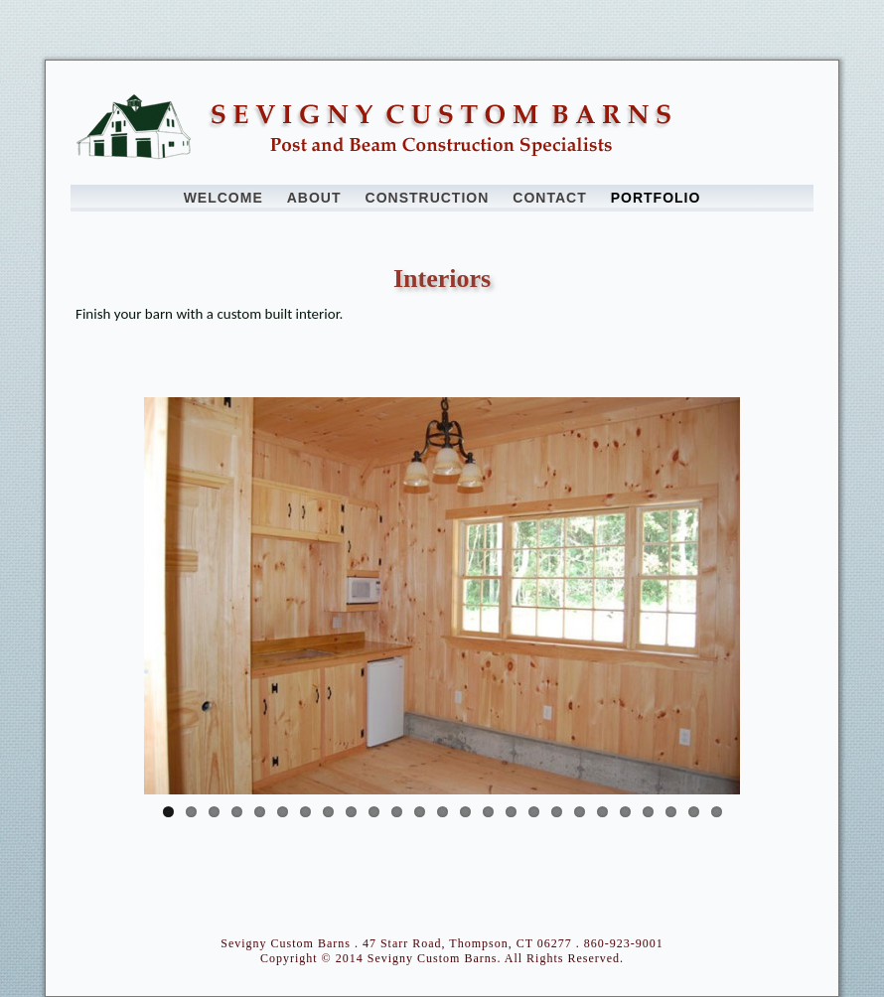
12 (419, 811)
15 (488, 811)
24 (693, 811)
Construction (428, 198)
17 (533, 811)
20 (602, 811)
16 (511, 811)
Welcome (223, 198)
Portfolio (656, 198)
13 (442, 811)
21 (625, 811)
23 (670, 811)
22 (648, 811)
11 (396, 811)
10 (373, 811)
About (314, 198)
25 (716, 811)
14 (465, 811)
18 (556, 811)
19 (579, 811)
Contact (549, 198)
